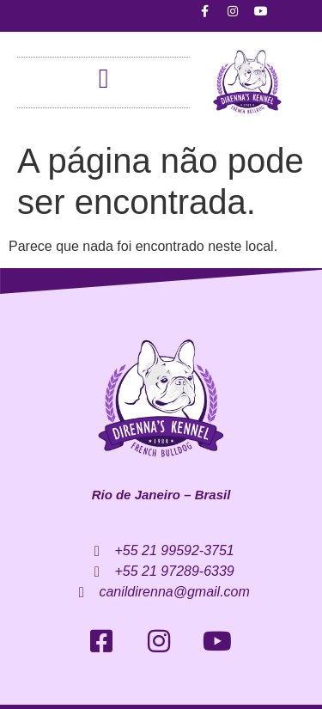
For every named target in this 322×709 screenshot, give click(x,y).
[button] (104, 78)
